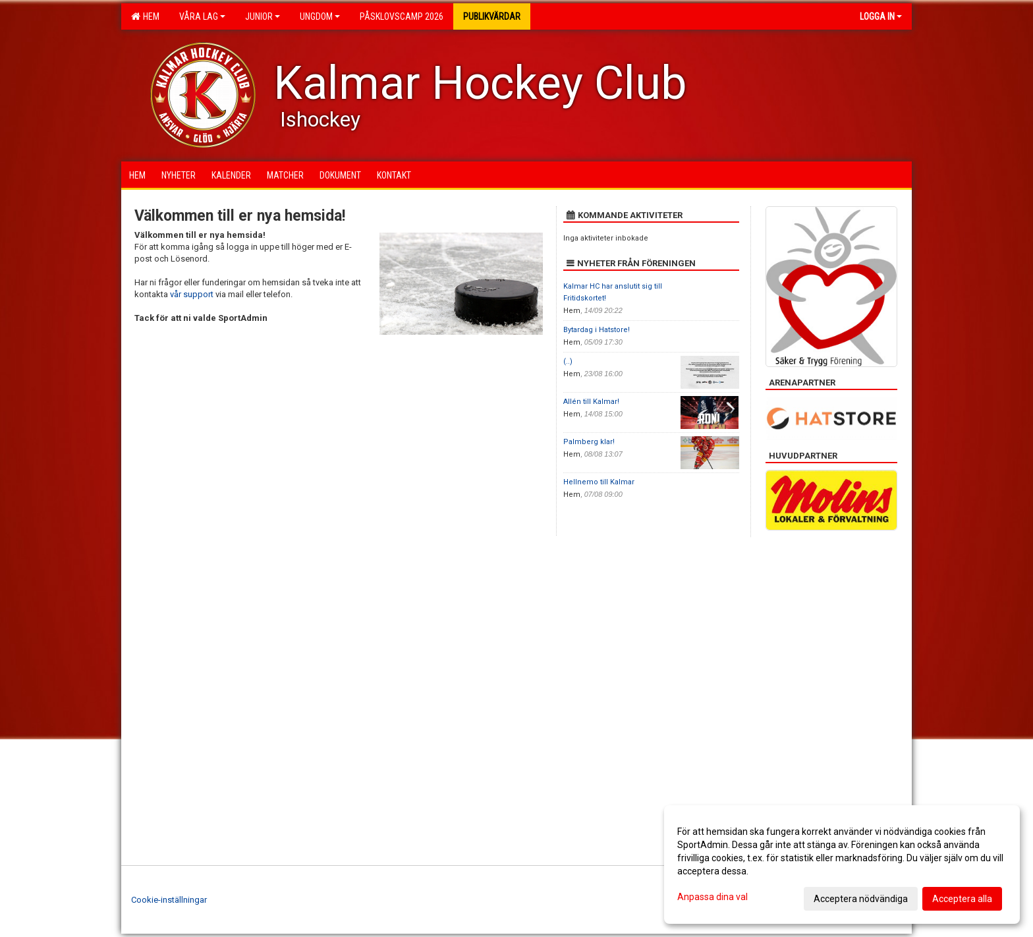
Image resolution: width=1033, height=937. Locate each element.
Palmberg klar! (589, 442)
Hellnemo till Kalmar (598, 482)
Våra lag (202, 16)
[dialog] (842, 864)
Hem (145, 16)
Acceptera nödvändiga (861, 899)
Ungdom (320, 16)
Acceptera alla (962, 899)
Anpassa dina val (712, 897)
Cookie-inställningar (169, 900)
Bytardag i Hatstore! (596, 330)
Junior (262, 16)
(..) (567, 361)
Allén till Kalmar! (591, 401)
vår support (191, 294)
